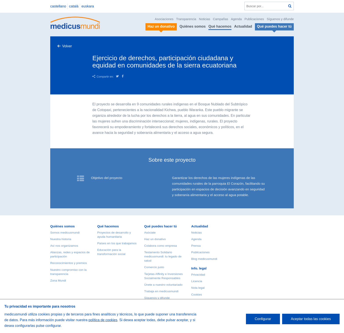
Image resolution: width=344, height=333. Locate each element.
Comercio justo (154, 267)
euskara (87, 6)
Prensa (196, 245)
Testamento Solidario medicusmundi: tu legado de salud (162, 256)
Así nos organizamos (64, 245)
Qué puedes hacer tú (160, 226)
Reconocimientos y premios (68, 263)
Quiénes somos (192, 26)
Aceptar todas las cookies (311, 319)
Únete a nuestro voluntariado (163, 284)
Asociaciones (164, 19)
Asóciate (150, 232)
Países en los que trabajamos (116, 243)
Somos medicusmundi (65, 232)
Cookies (196, 294)
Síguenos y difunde (280, 19)
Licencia (196, 281)
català (74, 6)
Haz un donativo (155, 239)
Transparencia (186, 19)
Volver (67, 46)
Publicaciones (254, 19)
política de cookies (102, 320)
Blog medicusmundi (204, 258)
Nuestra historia (60, 239)
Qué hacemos (219, 26)
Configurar (263, 319)
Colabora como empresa (160, 245)
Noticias (204, 19)
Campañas (220, 19)
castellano (58, 6)
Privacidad (198, 274)
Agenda (236, 19)
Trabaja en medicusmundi (161, 291)
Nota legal (197, 287)
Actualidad (243, 26)
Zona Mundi (58, 280)
